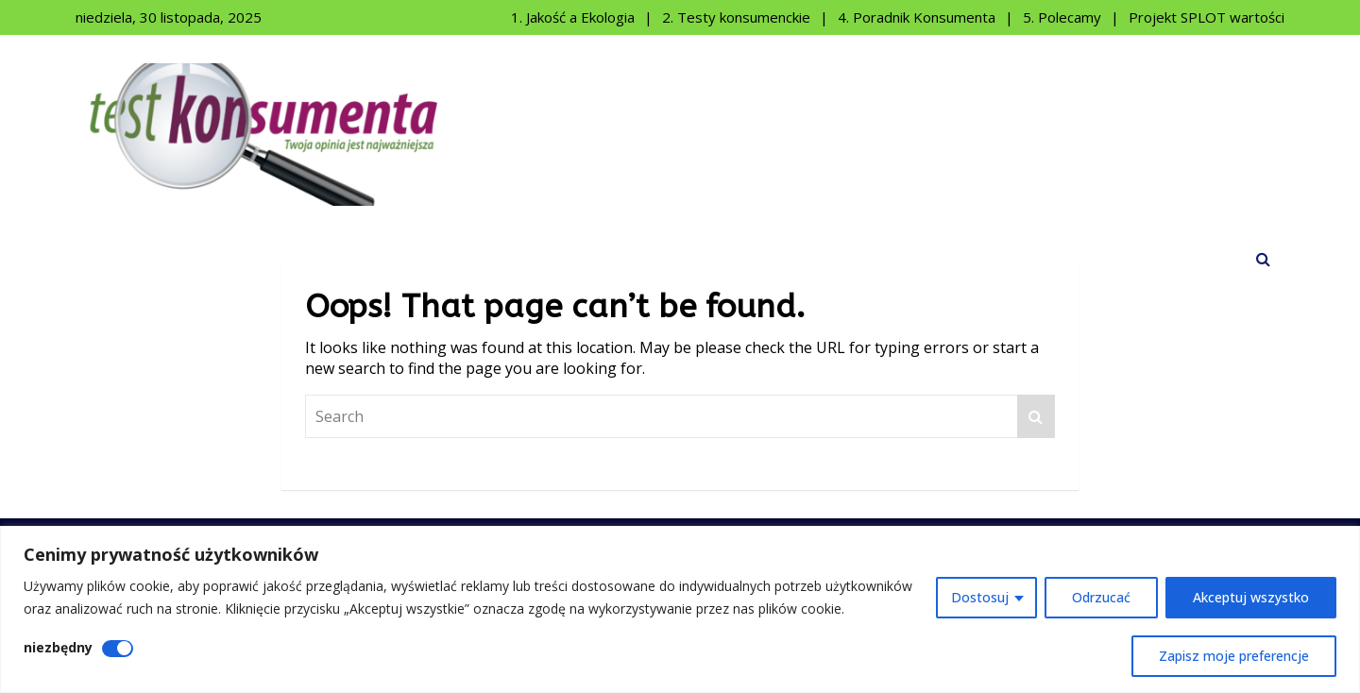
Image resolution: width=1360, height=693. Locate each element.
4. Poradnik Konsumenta (916, 17)
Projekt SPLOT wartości (1206, 17)
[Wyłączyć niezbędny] (117, 648)
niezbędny (58, 647)
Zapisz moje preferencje (1234, 656)
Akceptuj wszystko (1251, 597)
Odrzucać (1101, 597)
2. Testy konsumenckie (736, 17)
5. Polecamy (1062, 17)
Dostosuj (980, 597)
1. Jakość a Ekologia (573, 17)
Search (1036, 416)
